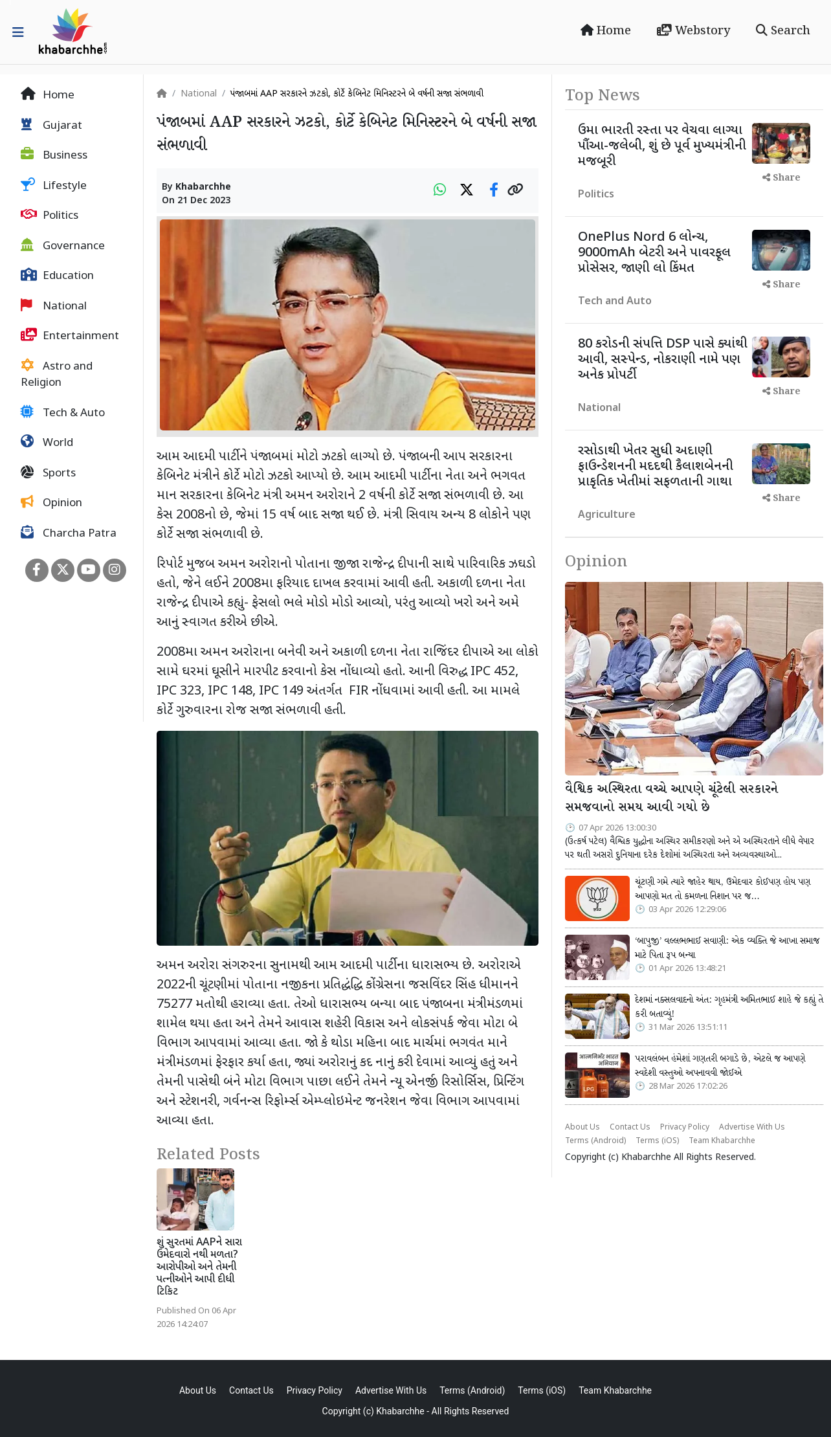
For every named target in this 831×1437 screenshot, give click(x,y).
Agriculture (607, 515)
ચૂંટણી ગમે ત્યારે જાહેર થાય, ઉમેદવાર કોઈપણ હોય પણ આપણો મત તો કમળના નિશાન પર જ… (722, 889)
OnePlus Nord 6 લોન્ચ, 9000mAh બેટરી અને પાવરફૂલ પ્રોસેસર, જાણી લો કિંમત (654, 253)
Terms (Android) (595, 1141)
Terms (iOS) (657, 1141)
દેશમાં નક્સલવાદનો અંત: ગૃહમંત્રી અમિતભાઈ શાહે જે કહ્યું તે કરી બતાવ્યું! (729, 1007)
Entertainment (70, 336)
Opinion (51, 503)
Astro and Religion (57, 375)
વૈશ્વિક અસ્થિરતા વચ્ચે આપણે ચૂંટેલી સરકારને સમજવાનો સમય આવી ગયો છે (671, 799)
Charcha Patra (68, 533)
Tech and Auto (615, 302)
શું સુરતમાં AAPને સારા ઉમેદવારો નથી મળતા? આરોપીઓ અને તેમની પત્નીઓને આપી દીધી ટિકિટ (199, 1268)
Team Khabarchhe (722, 1141)
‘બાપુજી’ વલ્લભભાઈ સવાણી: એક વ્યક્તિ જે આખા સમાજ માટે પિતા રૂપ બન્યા (727, 948)
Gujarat (51, 125)
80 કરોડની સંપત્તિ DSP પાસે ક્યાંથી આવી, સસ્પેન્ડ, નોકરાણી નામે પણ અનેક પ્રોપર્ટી (663, 360)
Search (783, 31)
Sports (48, 473)
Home (606, 31)
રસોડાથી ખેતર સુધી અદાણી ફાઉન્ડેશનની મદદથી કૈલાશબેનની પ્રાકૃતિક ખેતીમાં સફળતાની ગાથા (655, 467)
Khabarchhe (203, 187)
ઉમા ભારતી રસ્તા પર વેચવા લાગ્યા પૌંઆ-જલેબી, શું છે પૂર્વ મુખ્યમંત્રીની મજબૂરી (662, 146)
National (54, 306)
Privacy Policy (684, 1127)
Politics (49, 215)
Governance (63, 246)
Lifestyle (54, 186)
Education (57, 276)
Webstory (693, 31)
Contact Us (630, 1127)
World (47, 443)
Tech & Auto (63, 413)
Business (54, 155)
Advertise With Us (752, 1127)
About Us (582, 1127)
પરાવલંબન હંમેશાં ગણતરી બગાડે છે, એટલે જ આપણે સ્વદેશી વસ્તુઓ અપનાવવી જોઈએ (720, 1066)
